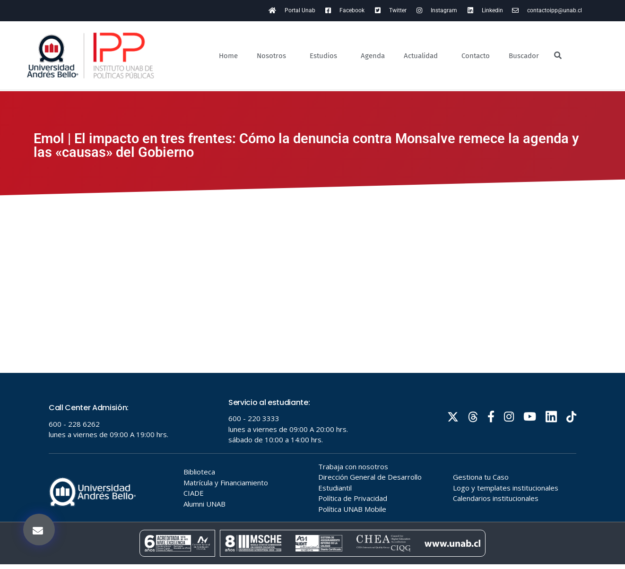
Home (228, 56)
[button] (39, 529)
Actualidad (423, 55)
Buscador (524, 56)
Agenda (373, 56)
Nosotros (274, 55)
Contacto (475, 56)
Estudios (326, 55)
